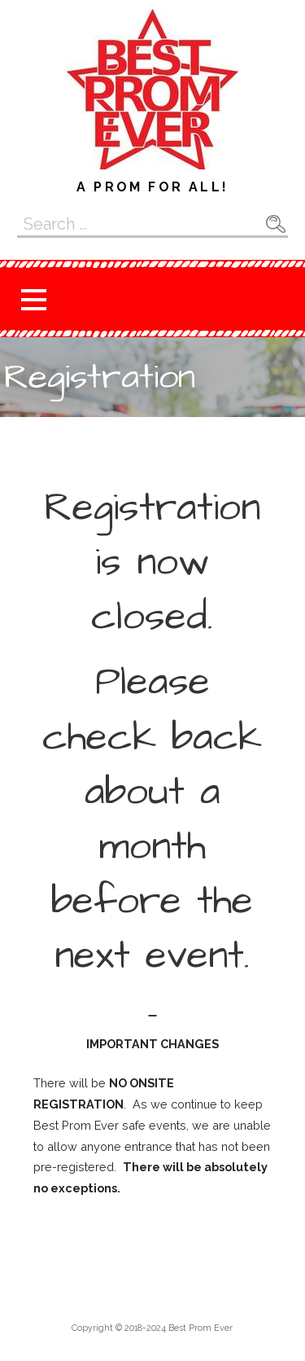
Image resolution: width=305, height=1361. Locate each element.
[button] (33, 299)
